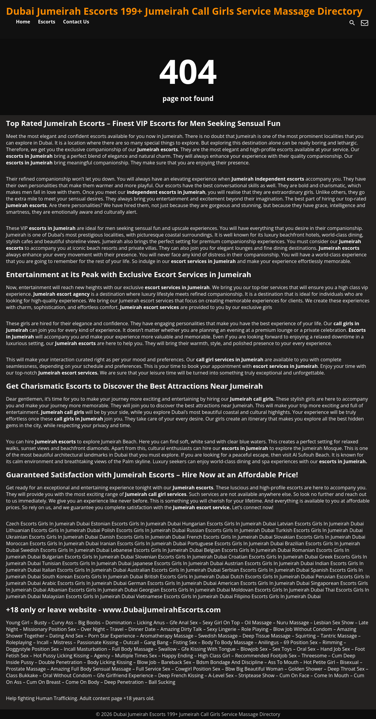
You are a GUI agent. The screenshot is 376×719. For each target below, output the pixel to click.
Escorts (46, 21)
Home (23, 21)
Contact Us (76, 21)
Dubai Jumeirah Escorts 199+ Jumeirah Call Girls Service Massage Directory (184, 11)
